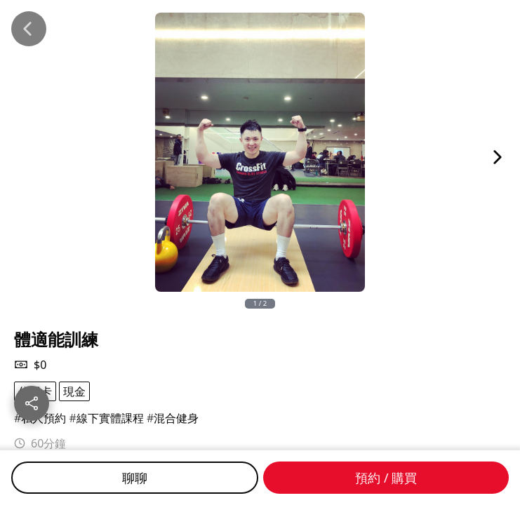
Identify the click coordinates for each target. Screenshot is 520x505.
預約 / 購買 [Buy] (386, 477)
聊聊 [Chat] (134, 477)
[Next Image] (497, 157)
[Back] (28, 28)
